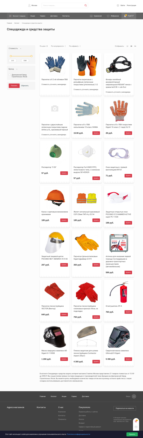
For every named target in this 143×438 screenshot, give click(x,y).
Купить (96, 133)
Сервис (42, 16)
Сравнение (98, 16)
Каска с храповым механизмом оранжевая (55, 213)
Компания (62, 412)
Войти (123, 5)
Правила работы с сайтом (88, 412)
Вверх (128, 396)
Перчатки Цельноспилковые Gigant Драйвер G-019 (86, 257)
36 (131, 46)
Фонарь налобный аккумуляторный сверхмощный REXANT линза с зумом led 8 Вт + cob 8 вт (118, 83)
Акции (32, 16)
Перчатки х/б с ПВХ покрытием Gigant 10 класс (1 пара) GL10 (119, 126)
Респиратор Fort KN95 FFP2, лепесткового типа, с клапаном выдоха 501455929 (87, 169)
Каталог (54, 396)
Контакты (66, 16)
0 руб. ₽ (128, 15)
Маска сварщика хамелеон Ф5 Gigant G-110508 (54, 352)
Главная (43, 396)
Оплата (81, 419)
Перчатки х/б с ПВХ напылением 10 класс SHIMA (86, 126)
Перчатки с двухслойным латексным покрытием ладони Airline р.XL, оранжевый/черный (55, 127)
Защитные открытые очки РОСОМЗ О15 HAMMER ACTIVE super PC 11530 (118, 214)
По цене (43, 46)
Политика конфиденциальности (78, 434)
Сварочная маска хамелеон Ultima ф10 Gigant (117, 352)
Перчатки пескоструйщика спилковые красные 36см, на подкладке (86, 308)
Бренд (11, 69)
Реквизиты (62, 419)
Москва (34, 5)
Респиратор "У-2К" (49, 167)
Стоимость (13, 48)
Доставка (53, 16)
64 (135, 46)
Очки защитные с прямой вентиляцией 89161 (116, 168)
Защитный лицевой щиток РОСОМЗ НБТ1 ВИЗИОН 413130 (55, 257)
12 (127, 46)
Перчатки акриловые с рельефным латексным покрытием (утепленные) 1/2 (86, 82)
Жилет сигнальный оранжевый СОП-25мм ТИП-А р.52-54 (87, 213)
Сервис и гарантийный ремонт (90, 427)
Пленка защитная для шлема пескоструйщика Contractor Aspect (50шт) (86, 353)
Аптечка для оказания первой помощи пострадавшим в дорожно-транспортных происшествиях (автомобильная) (118, 261)
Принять (132, 434)
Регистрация (131, 5)
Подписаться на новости (125, 408)
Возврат (82, 423)
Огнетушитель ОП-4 (114, 306)
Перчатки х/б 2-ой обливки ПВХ (55, 79)
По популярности (57, 46)
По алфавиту (73, 46)
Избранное (115, 16)
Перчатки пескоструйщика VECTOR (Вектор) (53, 307)
